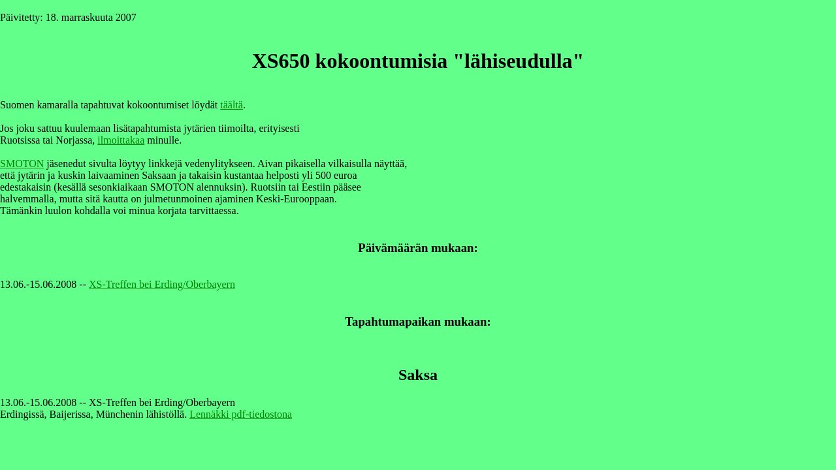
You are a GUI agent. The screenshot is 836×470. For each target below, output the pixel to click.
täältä (231, 104)
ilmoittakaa (120, 140)
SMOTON (22, 163)
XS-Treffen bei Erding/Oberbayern (162, 284)
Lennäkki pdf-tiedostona (240, 414)
